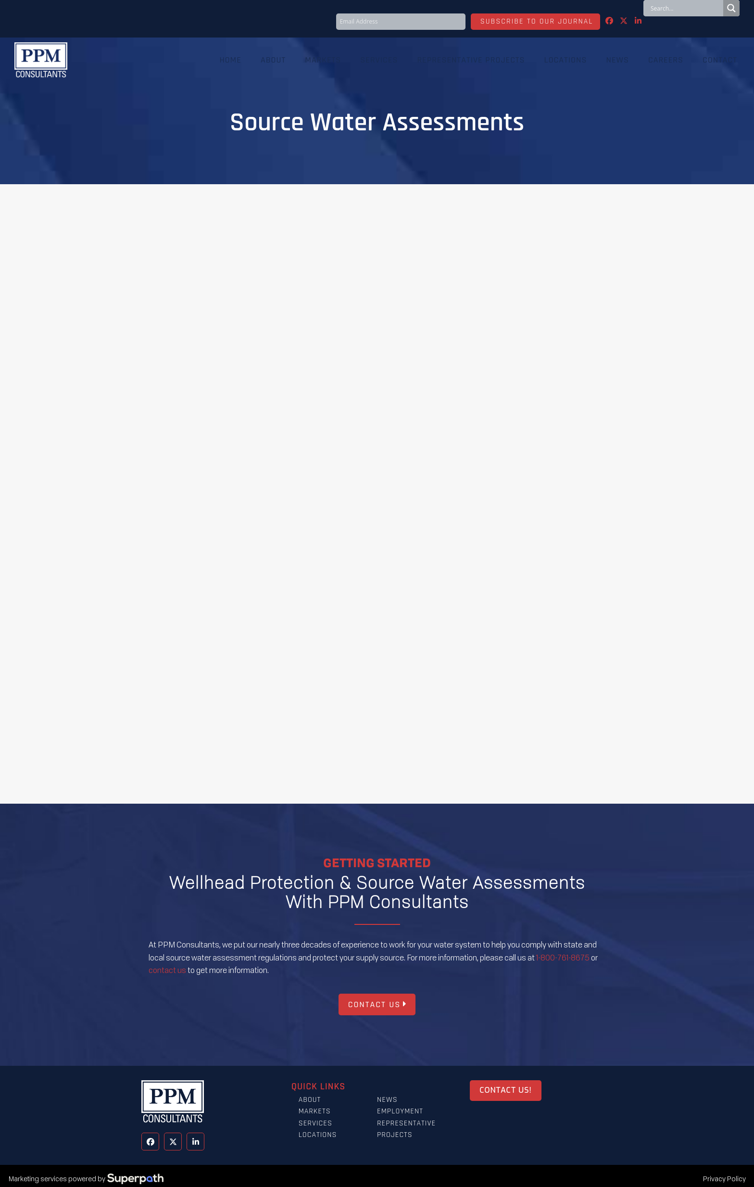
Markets (315, 1111)
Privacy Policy (724, 1178)
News (387, 1100)
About (310, 1100)
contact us (167, 970)
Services (315, 1123)
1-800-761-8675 (563, 957)
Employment (400, 1111)
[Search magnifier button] (731, 8)
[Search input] (686, 8)
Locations (318, 1135)
